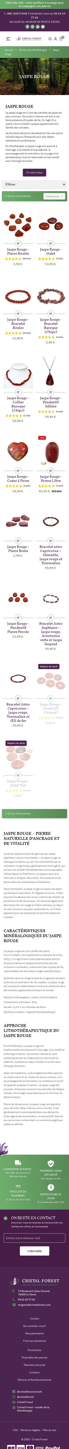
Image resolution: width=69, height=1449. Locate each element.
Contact (34, 1318)
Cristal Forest (25, 1402)
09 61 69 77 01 (26, 1299)
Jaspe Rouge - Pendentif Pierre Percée (18, 627)
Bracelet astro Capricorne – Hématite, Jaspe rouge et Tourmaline (51, 554)
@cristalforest (25, 1397)
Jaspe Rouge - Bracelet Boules (18, 323)
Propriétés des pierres (34, 1357)
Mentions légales (30, 1430)
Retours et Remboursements (34, 1379)
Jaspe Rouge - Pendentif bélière (51, 401)
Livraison (34, 1372)
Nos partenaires (34, 1333)
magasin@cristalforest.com (34, 1304)
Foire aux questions (34, 1340)
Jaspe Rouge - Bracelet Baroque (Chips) (51, 325)
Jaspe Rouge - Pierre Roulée (18, 251)
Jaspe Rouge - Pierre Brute (18, 548)
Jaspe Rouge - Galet (51, 251)
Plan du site (49, 1430)
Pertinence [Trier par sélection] (55, 196)
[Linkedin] (38, 27)
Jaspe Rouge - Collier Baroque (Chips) (18, 403)
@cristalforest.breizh (29, 1391)
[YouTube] (43, 27)
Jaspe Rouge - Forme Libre (51, 478)
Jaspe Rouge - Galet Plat (18, 782)
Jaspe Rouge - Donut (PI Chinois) (51, 707)
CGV (15, 1430)
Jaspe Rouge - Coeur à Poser (18, 478)
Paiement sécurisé (34, 1365)
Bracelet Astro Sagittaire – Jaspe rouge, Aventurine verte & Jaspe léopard (51, 633)
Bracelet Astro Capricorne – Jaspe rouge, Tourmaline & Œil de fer (18, 711)
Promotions (34, 1350)
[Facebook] (27, 27)
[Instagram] (33, 27)
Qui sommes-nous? (34, 1326)
